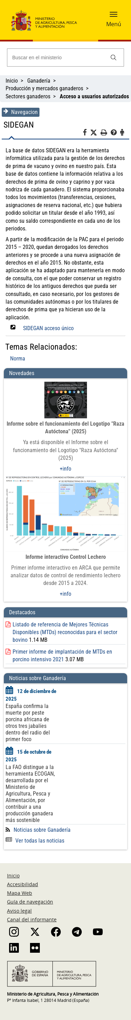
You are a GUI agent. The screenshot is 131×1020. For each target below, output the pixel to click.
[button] (113, 16)
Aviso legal (19, 910)
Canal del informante (32, 919)
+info (65, 468)
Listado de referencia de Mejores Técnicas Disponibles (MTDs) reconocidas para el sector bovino (65, 632)
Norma (17, 358)
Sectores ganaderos (28, 96)
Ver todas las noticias (35, 840)
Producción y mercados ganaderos (44, 88)
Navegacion (20, 111)
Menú (113, 24)
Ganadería (38, 80)
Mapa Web (19, 893)
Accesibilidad (22, 884)
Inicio (12, 80)
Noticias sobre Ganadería (42, 830)
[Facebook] (86, 133)
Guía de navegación (30, 901)
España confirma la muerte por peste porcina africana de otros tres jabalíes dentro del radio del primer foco (28, 723)
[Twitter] (95, 133)
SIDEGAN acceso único (48, 328)
